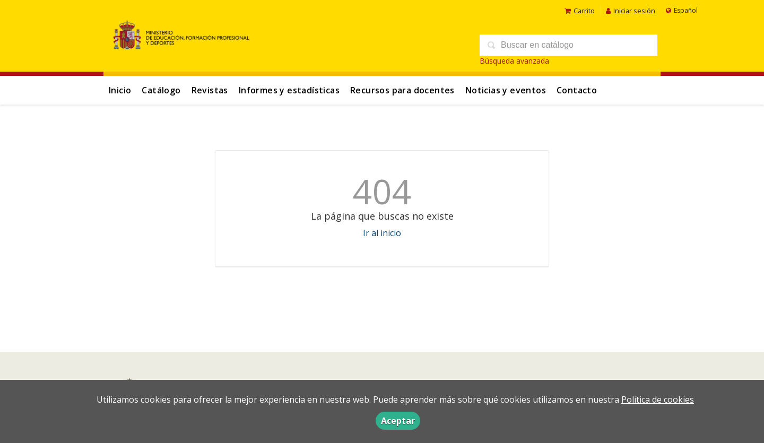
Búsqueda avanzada (514, 61)
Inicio (120, 90)
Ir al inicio (382, 233)
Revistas (210, 90)
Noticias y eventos (505, 90)
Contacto (577, 90)
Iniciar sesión (630, 10)
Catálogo (161, 90)
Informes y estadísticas (289, 90)
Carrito (580, 10)
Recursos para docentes (402, 90)
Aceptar (398, 421)
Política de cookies (657, 399)
